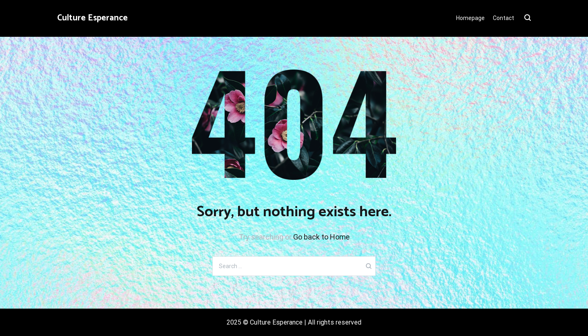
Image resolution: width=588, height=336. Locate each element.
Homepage (470, 18)
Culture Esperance (92, 18)
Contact (503, 18)
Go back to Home (321, 237)
